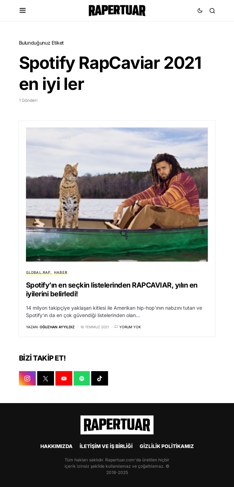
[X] (45, 378)
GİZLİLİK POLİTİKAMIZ (167, 446)
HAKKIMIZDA (56, 446)
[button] (22, 10)
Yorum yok (130, 327)
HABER (60, 272)
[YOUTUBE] (63, 378)
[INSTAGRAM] (27, 378)
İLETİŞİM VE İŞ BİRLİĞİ (106, 446)
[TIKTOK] (99, 378)
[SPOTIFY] (82, 378)
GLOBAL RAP (38, 272)
